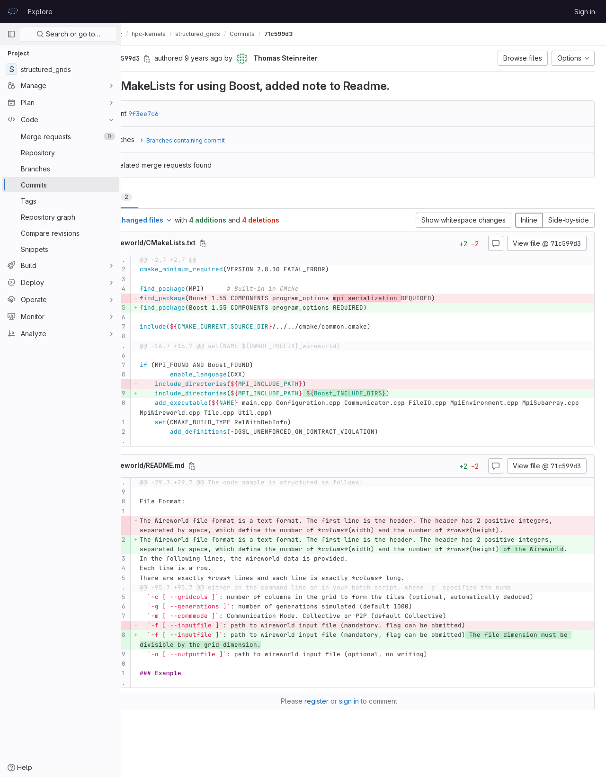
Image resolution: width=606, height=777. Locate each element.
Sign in (584, 12)
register (341, 720)
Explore (40, 12)
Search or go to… (68, 34)
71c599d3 (328, 33)
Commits (291, 33)
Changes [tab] (160, 197)
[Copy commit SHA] (196, 58)
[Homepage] (12, 11)
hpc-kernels (198, 33)
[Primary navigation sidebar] (11, 34)
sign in (373, 720)
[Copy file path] (252, 243)
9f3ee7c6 (193, 113)
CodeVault (152, 34)
